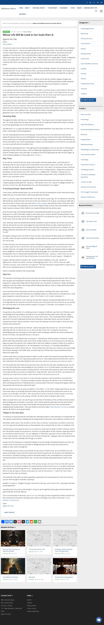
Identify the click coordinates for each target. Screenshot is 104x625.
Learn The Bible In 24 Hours (89, 68)
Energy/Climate (85, 144)
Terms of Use (31, 612)
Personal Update (41, 9)
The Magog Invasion (87, 174)
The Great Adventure (92, 242)
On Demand (67, 9)
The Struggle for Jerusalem (89, 196)
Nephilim (83, 73)
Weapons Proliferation (88, 201)
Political (83, 83)
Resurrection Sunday (92, 217)
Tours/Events (55, 9)
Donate (84, 9)
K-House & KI (85, 63)
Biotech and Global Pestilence (90, 134)
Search (29, 604)
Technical (84, 93)
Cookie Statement (33, 615)
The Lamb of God (91, 226)
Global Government (87, 149)
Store (77, 9)
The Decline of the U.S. (88, 169)
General (83, 53)
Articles (22, 27)
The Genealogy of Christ (91, 251)
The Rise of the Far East (88, 191)
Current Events (85, 48)
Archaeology (85, 123)
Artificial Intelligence (87, 128)
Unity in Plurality (91, 234)
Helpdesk (39, 17)
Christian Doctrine (86, 43)
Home (22, 9)
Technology (84, 164)
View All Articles (88, 104)
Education (84, 139)
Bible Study (84, 38)
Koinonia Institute (26, 17)
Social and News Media (88, 159)
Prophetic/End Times (87, 88)
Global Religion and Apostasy (90, 154)
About (29, 9)
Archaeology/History (87, 33)
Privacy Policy (31, 610)
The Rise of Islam (86, 186)
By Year (29, 27)
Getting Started (86, 58)
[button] (99, 620)
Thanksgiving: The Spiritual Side (92, 261)
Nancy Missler (27, 36)
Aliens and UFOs (86, 118)
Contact (29, 607)
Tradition (84, 98)
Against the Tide (8, 510)
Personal (6, 36)
